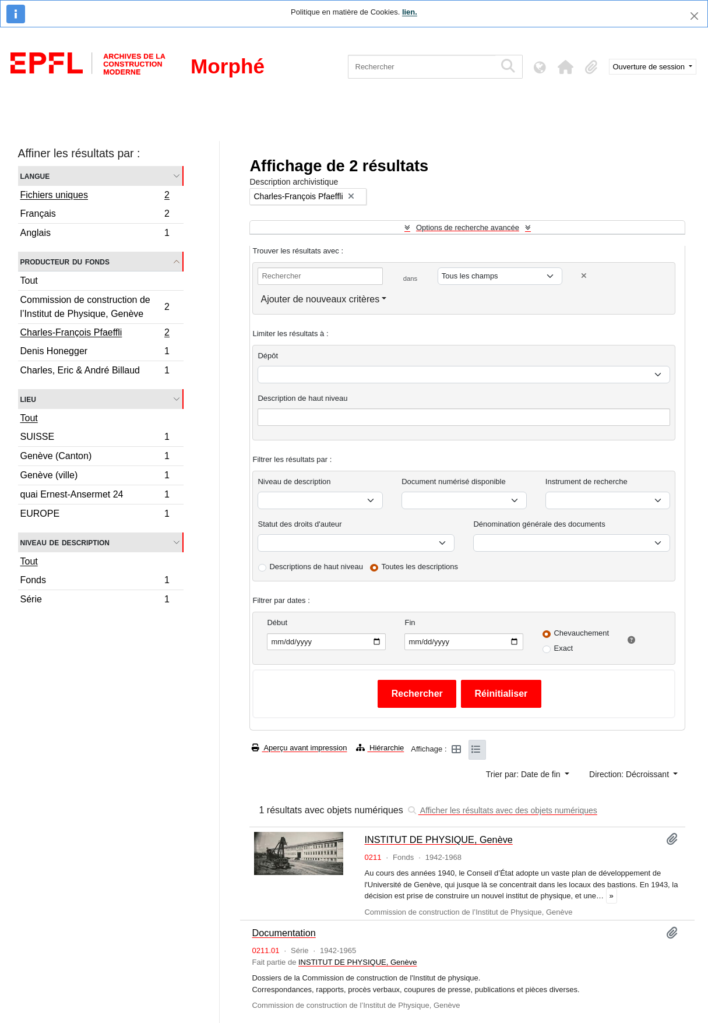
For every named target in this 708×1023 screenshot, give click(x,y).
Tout (29, 280)
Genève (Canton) (95, 457)
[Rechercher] (421, 67)
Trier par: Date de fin (524, 774)
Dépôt (268, 355)
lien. (409, 12)
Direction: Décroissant (630, 774)
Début (277, 622)
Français (95, 215)
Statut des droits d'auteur (299, 524)
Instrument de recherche (586, 481)
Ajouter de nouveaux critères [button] (319, 299)
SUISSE (95, 438)
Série (95, 600)
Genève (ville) (95, 476)
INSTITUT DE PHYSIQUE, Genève (438, 839)
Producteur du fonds (65, 261)
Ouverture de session (650, 66)
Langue (35, 175)
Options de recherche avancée (467, 227)
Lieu (28, 398)
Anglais (95, 234)
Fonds (95, 581)
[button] (566, 67)
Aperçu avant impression (299, 747)
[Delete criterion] (584, 275)
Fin (409, 622)
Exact (563, 648)
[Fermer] (694, 16)
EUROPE (95, 515)
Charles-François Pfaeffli (95, 334)
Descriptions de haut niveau (315, 566)
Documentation (283, 932)
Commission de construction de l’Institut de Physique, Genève (95, 307)
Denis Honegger (95, 352)
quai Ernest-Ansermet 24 (95, 496)
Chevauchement (581, 633)
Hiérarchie (380, 747)
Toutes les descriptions (420, 566)
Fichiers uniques (95, 196)
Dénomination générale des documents (539, 524)
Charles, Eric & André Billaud (95, 372)
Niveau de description (65, 542)
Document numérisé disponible (453, 481)
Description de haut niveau (302, 398)
